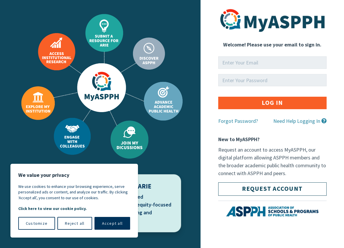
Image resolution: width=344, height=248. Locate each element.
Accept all (112, 223)
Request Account (272, 189)
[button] (300, 123)
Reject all (75, 223)
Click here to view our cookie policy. (52, 208)
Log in (272, 103)
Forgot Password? (238, 121)
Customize (37, 223)
